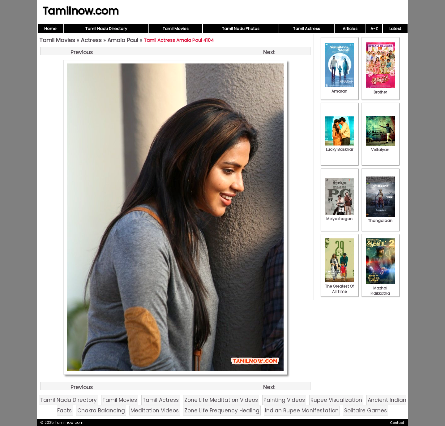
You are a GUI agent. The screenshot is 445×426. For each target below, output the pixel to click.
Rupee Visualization (336, 400)
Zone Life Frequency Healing (221, 410)
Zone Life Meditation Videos (221, 400)
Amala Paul (122, 40)
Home (50, 29)
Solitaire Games (365, 410)
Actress (91, 40)
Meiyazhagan (339, 216)
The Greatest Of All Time (339, 286)
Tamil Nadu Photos (240, 29)
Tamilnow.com (80, 10)
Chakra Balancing (101, 410)
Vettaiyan (380, 147)
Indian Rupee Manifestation (302, 410)
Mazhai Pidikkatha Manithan (380, 290)
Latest (395, 29)
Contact (397, 422)
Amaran (339, 88)
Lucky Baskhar (339, 146)
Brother (380, 89)
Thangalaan (380, 218)
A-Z (374, 29)
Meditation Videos (155, 410)
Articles (350, 29)
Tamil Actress (306, 29)
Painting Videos (284, 400)
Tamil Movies (176, 29)
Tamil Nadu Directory (106, 29)
